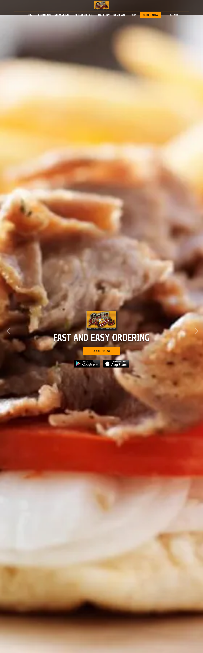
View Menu (61, 15)
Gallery (104, 15)
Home (30, 15)
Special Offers (83, 15)
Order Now (150, 15)
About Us (44, 15)
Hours (133, 15)
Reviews (119, 15)
